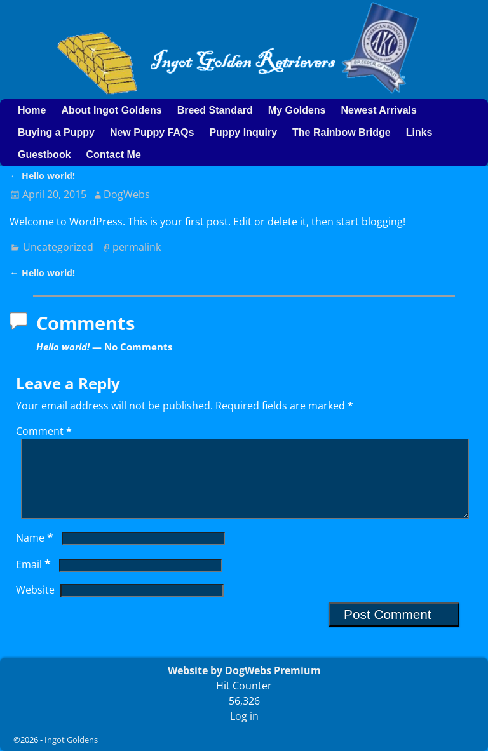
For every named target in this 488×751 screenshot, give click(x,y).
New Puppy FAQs (152, 132)
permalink (136, 247)
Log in (244, 716)
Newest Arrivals (378, 110)
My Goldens (297, 110)
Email (34, 580)
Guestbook (44, 154)
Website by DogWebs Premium (244, 670)
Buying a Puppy (56, 132)
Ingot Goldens (71, 739)
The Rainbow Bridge (341, 132)
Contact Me (113, 154)
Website (35, 605)
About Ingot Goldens (111, 110)
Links (419, 132)
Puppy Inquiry (243, 132)
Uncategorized (58, 247)
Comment (45, 431)
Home (32, 110)
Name (36, 553)
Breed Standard (215, 110)
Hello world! (42, 175)
